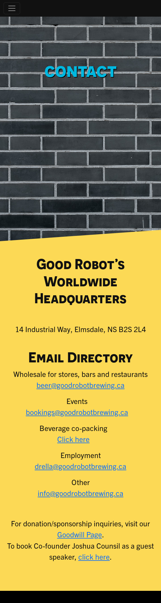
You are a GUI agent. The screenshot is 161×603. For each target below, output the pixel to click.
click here (94, 556)
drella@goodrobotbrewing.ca (80, 466)
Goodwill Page (79, 534)
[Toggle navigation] (12, 8)
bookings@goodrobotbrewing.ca (77, 411)
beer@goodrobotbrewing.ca (80, 384)
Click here (73, 438)
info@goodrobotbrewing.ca (80, 493)
